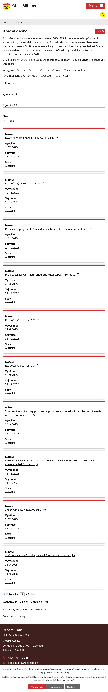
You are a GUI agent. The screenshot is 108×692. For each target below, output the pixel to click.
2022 (22, 70)
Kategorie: (9, 70)
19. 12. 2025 (12, 202)
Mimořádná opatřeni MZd (21, 75)
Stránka (13, 594)
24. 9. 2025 (11, 424)
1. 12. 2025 (11, 147)
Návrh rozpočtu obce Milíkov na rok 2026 (31, 138)
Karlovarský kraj (76, 70)
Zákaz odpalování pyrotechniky (25, 510)
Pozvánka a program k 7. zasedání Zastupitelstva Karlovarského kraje (48, 229)
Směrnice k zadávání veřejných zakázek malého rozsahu (40, 555)
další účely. (65, 672)
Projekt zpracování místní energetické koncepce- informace (42, 274)
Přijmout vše (37, 687)
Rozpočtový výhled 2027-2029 (24, 183)
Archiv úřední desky (14, 616)
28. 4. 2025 (11, 283)
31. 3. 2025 (11, 564)
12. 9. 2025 (11, 375)
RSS (100, 31)
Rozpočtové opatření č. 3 (22, 365)
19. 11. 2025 (12, 192)
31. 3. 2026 (11, 574)
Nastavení (72, 687)
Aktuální (10, 165)
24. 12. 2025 (12, 247)
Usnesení (63, 75)
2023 (34, 70)
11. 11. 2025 (12, 473)
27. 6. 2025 (11, 329)
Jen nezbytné (55, 687)
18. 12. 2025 (12, 156)
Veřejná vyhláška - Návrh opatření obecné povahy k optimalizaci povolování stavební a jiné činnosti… (49, 462)
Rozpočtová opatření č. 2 (22, 320)
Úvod (5, 22)
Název (8, 83)
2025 (57, 70)
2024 (46, 70)
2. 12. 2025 (11, 519)
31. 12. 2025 (12, 293)
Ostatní (47, 75)
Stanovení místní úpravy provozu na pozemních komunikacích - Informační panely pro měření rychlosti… (53, 413)
